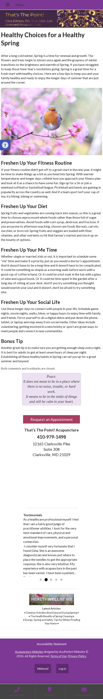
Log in (62, 668)
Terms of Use (58, 656)
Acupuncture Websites (29, 651)
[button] (5, 145)
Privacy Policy (77, 656)
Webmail (43, 668)
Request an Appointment (51, 419)
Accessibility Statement (51, 644)
